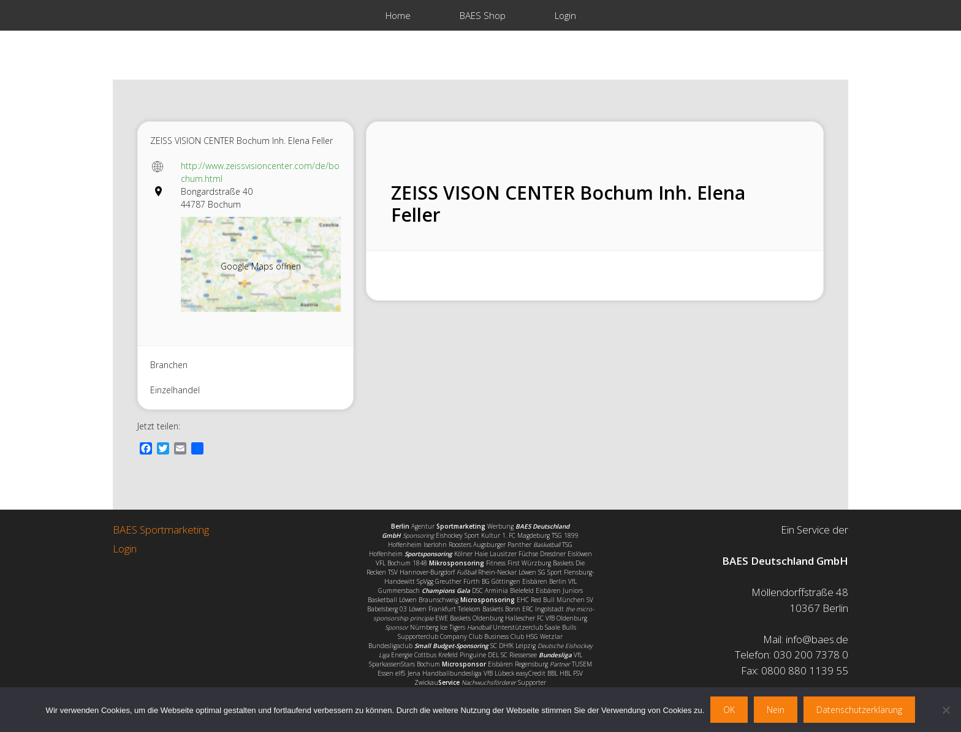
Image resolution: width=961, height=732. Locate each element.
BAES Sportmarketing (161, 530)
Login (565, 15)
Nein (775, 709)
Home (398, 15)
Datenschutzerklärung (859, 709)
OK (729, 709)
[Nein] (946, 710)
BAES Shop (483, 15)
